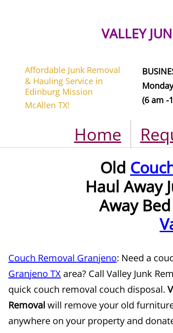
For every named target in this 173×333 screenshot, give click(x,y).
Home (97, 134)
